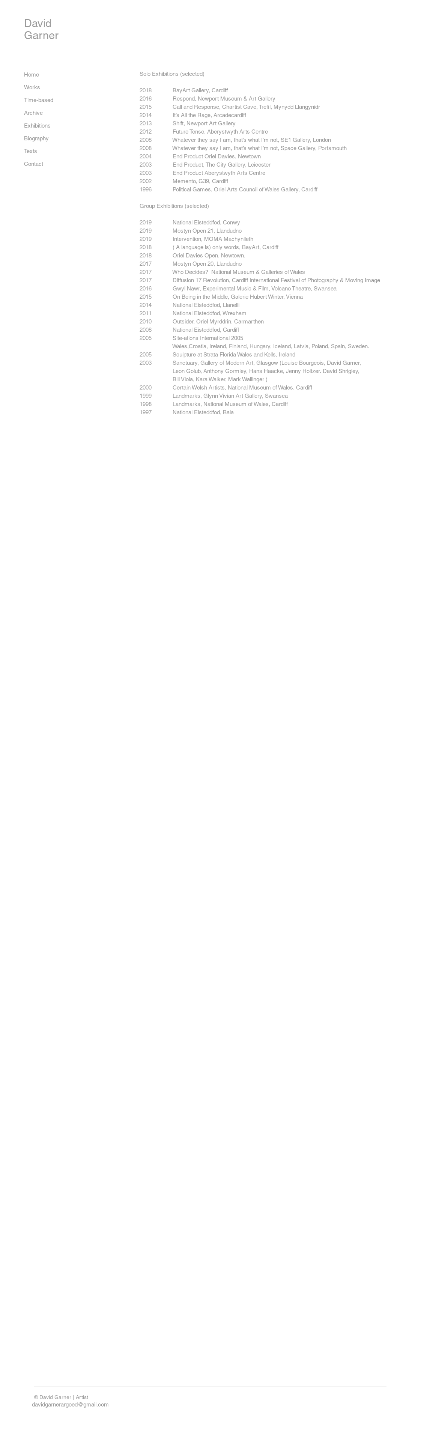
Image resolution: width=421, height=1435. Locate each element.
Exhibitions (37, 125)
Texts (30, 151)
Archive (33, 113)
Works (32, 87)
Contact (33, 164)
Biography (36, 138)
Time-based (38, 100)
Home (31, 74)
